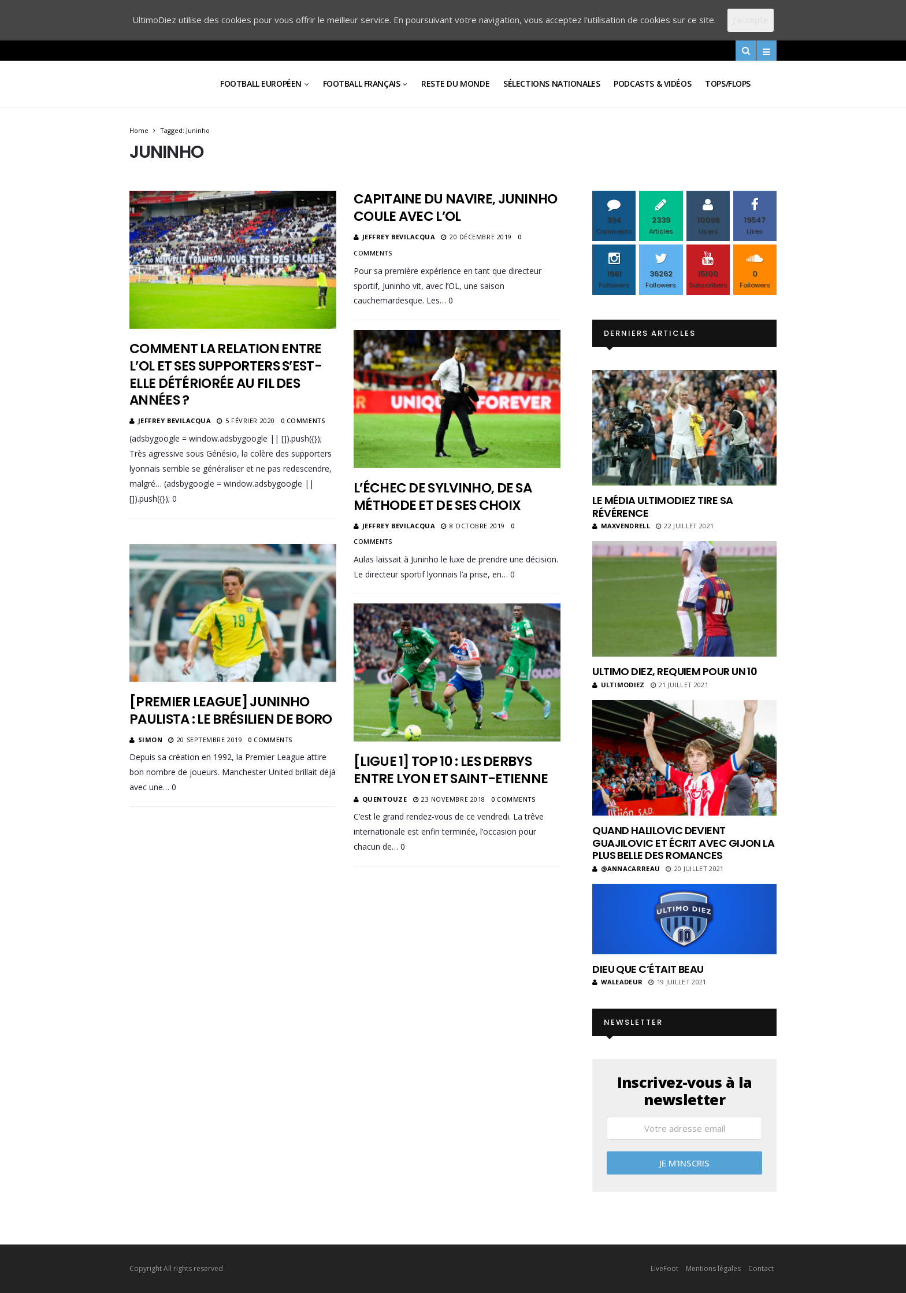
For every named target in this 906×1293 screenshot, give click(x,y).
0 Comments (303, 420)
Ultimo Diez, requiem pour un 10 (674, 671)
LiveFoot (664, 1268)
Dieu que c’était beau (648, 969)
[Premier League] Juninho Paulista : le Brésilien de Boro (230, 710)
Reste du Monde (455, 83)
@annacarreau (626, 868)
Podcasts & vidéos (652, 83)
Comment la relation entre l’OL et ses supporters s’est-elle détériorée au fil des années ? (225, 374)
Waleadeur (617, 981)
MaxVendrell (621, 525)
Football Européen (261, 83)
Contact (761, 1268)
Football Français (361, 83)
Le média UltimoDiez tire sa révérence (662, 506)
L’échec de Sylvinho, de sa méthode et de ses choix (443, 496)
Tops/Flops (728, 83)
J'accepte (750, 19)
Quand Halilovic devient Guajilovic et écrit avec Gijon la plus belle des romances (683, 842)
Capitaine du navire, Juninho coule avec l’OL (456, 207)
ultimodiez (618, 684)
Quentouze (384, 799)
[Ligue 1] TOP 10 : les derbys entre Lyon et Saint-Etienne (452, 770)
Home (138, 130)
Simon (150, 739)
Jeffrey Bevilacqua (174, 420)
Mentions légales (713, 1268)
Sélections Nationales (551, 83)
